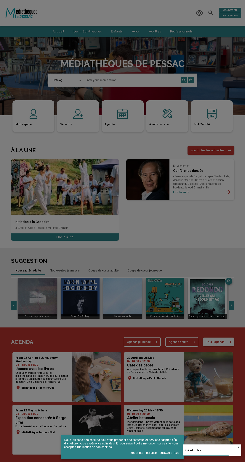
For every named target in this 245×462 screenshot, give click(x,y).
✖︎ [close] (239, 447)
